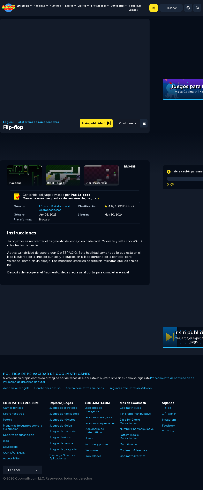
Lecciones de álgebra (98, 417)
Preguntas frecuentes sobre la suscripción (22, 427)
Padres (7, 419)
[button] (153, 8)
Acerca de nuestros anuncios (85, 388)
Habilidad (39, 5)
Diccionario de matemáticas (94, 430)
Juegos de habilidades (64, 413)
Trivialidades (98, 5)
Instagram (169, 419)
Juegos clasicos (60, 437)
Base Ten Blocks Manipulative (130, 421)
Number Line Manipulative (136, 429)
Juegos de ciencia (61, 443)
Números (55, 5)
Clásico (81, 5)
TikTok (166, 408)
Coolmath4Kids (130, 408)
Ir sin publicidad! (96, 123)
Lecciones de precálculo (100, 423)
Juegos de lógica (61, 425)
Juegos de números (62, 419)
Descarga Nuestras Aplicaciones (62, 456)
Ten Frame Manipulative (135, 413)
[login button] (197, 8)
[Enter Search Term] (171, 8)
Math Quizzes (128, 444)
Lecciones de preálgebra (93, 409)
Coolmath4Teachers (133, 450)
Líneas (89, 438)
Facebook (168, 425)
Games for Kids (13, 408)
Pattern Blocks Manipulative (129, 436)
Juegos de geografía (63, 449)
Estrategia (22, 5)
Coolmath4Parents (132, 456)
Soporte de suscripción (18, 435)
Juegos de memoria (63, 431)
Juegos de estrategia (63, 408)
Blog (6, 441)
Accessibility (11, 458)
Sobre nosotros (13, 413)
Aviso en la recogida (16, 388)
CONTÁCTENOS (14, 452)
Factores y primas (96, 444)
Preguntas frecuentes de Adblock (130, 388)
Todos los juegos (135, 7)
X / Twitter (169, 413)
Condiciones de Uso (47, 388)
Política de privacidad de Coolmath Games (46, 374)
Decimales (91, 450)
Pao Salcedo (80, 195)
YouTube (168, 431)
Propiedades (93, 456)
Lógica (69, 5)
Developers (10, 447)
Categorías (118, 5)
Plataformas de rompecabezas (37, 122)
